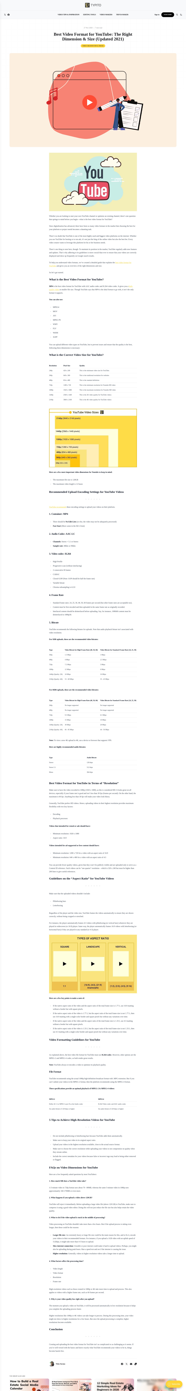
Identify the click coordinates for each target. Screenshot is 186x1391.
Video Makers (106, 15)
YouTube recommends (57, 507)
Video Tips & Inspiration (68, 15)
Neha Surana (60, 1364)
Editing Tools (89, 15)
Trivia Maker (122, 15)
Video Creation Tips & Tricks (93, 45)
